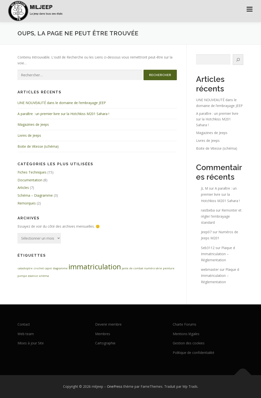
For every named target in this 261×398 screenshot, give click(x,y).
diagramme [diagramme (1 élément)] (60, 268)
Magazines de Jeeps (33, 124)
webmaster (210, 269)
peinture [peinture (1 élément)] (168, 268)
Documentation (30, 180)
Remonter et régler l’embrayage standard (221, 216)
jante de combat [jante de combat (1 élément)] (132, 268)
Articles (23, 187)
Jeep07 (206, 232)
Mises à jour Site (31, 343)
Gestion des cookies (189, 343)
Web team (26, 333)
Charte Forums (184, 324)
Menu (249, 9)
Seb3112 (208, 247)
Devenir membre (108, 324)
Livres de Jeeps (29, 135)
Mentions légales (186, 333)
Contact (24, 324)
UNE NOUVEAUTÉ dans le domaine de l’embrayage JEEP (62, 102)
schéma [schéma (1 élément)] (44, 276)
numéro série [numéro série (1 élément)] (153, 268)
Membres (102, 333)
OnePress (114, 386)
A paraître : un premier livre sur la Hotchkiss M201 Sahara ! (63, 113)
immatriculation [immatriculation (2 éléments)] (95, 267)
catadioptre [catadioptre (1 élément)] (25, 268)
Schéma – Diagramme (35, 195)
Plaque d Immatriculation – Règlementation (218, 253)
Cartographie (105, 343)
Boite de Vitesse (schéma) (38, 146)
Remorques (27, 203)
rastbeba (208, 210)
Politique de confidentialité (193, 352)
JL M (204, 188)
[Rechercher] (238, 59)
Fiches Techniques (32, 172)
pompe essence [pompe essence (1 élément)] (28, 276)
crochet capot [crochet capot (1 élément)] (43, 268)
